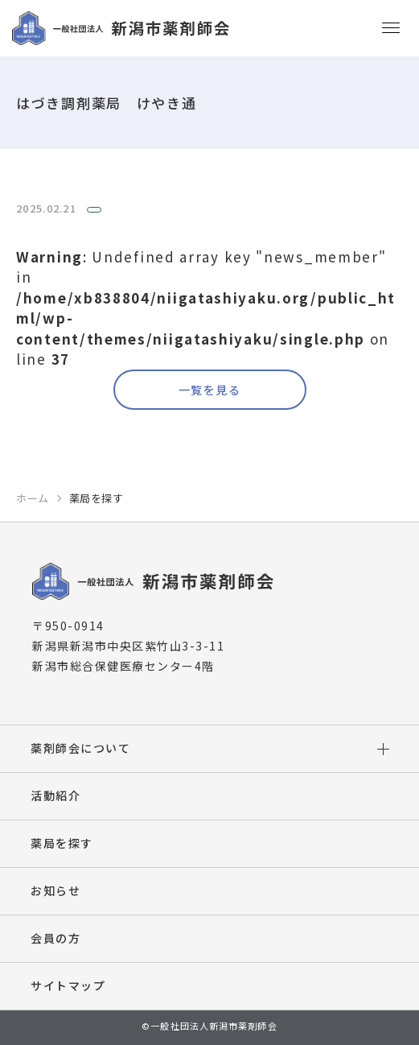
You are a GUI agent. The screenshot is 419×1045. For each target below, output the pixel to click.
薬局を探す (62, 843)
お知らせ (55, 890)
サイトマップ (68, 985)
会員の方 (55, 938)
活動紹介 (55, 795)
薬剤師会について (80, 748)
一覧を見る (209, 390)
